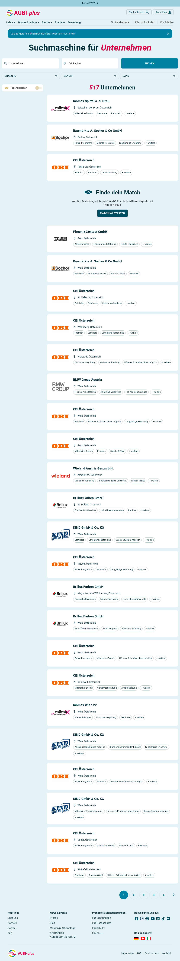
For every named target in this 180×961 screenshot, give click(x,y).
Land (149, 75)
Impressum (127, 953)
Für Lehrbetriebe (101, 918)
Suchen (149, 63)
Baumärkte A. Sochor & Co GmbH (97, 131)
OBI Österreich (83, 160)
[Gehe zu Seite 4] (153, 895)
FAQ (10, 933)
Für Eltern (97, 933)
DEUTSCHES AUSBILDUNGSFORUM (63, 935)
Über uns (13, 918)
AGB (139, 953)
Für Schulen (98, 928)
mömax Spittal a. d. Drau (91, 101)
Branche (31, 75)
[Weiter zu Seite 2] (173, 895)
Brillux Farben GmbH (88, 498)
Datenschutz (151, 953)
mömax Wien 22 (85, 705)
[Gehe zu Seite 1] (123, 895)
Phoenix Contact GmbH (90, 232)
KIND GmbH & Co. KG (88, 528)
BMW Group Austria (87, 380)
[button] (10, 22)
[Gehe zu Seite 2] (133, 895)
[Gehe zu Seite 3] (143, 895)
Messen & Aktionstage (62, 928)
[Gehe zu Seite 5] (163, 895)
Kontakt (166, 953)
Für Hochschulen (101, 923)
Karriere (12, 923)
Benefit (90, 75)
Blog (52, 923)
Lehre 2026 (90, 3)
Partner (12, 928)
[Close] (168, 34)
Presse (54, 918)
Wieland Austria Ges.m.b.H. (93, 469)
